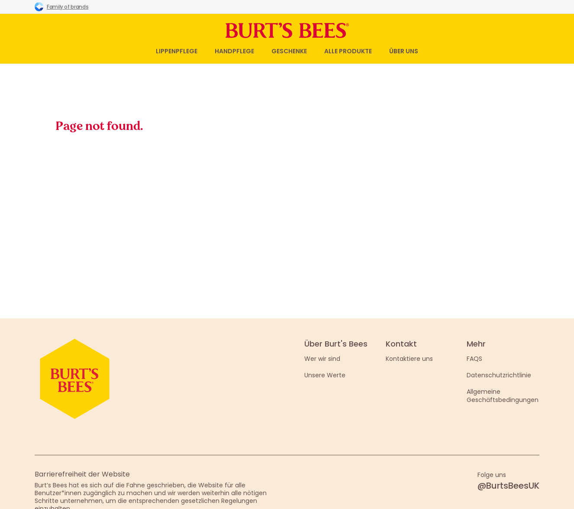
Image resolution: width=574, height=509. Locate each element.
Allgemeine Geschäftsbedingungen (503, 395)
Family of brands (61, 6)
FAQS (474, 358)
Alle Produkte (348, 51)
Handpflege (234, 51)
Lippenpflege (176, 51)
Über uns (403, 51)
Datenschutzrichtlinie (499, 375)
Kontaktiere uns (409, 358)
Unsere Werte (324, 375)
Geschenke (289, 51)
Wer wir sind (322, 358)
